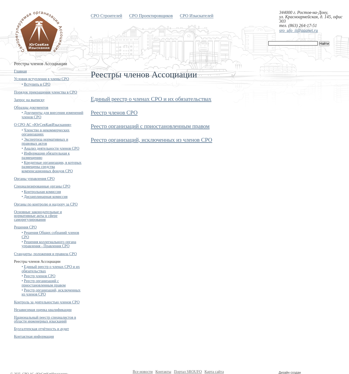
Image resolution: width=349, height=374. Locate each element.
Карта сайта (214, 372)
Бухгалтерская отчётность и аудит (41, 329)
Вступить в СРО (37, 84)
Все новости (143, 372)
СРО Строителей (106, 15)
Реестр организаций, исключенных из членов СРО (151, 140)
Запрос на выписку (29, 100)
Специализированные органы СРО (42, 186)
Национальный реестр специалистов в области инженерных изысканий (45, 319)
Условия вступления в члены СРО (41, 79)
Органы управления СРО (34, 179)
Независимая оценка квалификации (42, 310)
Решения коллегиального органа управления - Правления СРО (49, 244)
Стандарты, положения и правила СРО (45, 254)
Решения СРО (25, 227)
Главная (20, 71)
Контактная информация (34, 336)
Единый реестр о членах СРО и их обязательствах (151, 99)
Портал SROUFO (188, 372)
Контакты (163, 372)
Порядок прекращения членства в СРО (45, 92)
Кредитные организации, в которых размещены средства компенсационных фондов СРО (52, 167)
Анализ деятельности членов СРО (51, 148)
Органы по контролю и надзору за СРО (46, 204)
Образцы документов (31, 107)
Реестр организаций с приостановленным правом (44, 283)
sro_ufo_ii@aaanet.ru (298, 30)
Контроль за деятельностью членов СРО (47, 302)
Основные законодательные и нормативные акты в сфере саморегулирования (38, 216)
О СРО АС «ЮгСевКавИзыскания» (42, 125)
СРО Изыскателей (196, 15)
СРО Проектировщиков (151, 15)
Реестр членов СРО (40, 276)
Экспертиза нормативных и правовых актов (45, 141)
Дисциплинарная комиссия (46, 197)
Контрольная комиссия (42, 192)
